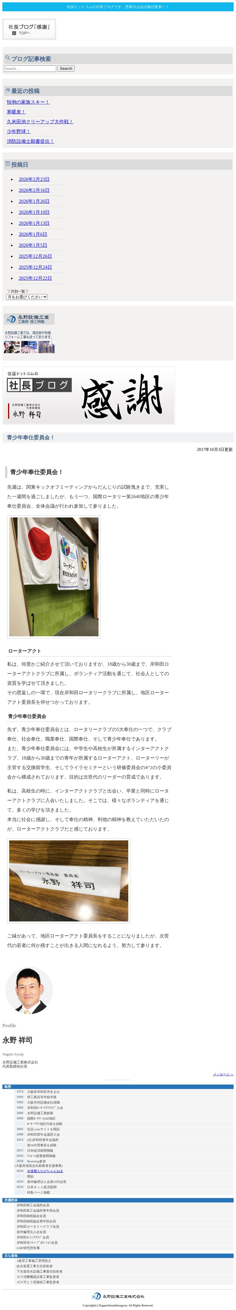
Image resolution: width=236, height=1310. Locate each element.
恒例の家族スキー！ (28, 102)
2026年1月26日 (34, 201)
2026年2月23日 (34, 179)
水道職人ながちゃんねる (45, 1171)
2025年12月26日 (35, 256)
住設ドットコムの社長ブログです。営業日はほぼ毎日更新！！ (118, 7)
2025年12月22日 (35, 278)
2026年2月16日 (34, 190)
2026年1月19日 (34, 212)
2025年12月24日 (35, 267)
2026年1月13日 (34, 223)
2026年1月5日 (33, 245)
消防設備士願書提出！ (30, 141)
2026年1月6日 (33, 234)
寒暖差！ (16, 111)
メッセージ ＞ (223, 1074)
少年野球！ (19, 131)
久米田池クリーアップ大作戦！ (40, 121)
